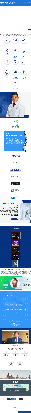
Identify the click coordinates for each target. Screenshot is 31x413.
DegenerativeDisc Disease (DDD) (15, 88)
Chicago (16, 389)
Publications (15, 146)
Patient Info (14, 4)
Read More (14, 219)
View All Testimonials (15, 325)
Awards (15, 228)
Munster (16, 405)
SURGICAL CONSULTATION (26, 2)
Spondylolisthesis (7, 77)
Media (24, 4)
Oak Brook (16, 397)
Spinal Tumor (24, 46)
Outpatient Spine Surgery (15, 269)
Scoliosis (6, 56)
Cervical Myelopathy (24, 78)
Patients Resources (15, 349)
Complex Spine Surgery (24, 57)
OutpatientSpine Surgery (15, 46)
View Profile (9, 146)
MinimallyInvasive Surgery (7, 46)
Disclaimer (6, 402)
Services (9, 4)
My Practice (4, 4)
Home (2, 402)
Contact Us (28, 4)
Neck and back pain (6, 67)
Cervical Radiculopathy (15, 78)
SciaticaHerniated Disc (15, 57)
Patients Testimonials (15, 295)
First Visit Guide (6, 358)
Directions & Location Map (16, 411)
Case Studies (20, 4)
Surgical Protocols (24, 358)
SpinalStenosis (24, 67)
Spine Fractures (15, 67)
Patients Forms (15, 358)
